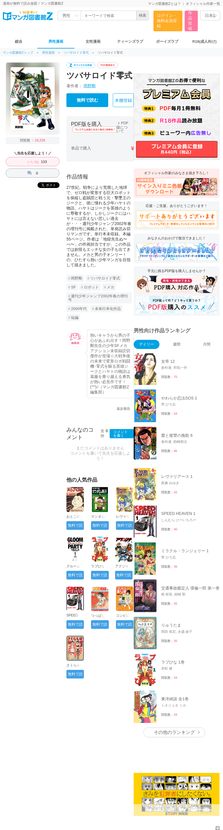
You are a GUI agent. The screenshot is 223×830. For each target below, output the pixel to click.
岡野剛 (90, 86)
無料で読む (87, 100)
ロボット (91, 287)
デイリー (146, 344)
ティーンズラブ (130, 41)
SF (73, 287)
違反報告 (123, 409)
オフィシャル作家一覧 (203, 4)
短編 (74, 317)
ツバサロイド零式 (76, 52)
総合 (18, 41)
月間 (206, 344)
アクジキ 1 (123, 566)
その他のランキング (174, 732)
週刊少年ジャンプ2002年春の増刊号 (98, 298)
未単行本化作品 (108, 309)
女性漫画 (93, 41)
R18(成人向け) (204, 41)
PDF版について (123, 127)
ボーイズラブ (167, 41)
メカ (110, 287)
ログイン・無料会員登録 (167, 20)
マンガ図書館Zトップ (18, 52)
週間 (176, 344)
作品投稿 (190, 21)
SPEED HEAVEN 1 (74, 617)
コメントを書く (120, 434)
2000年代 (79, 309)
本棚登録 (123, 100)
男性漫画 (55, 41)
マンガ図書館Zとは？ (164, 4)
